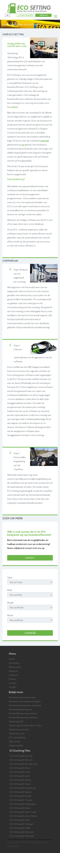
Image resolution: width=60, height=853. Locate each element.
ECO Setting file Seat (20, 776)
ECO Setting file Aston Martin (23, 816)
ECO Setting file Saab (20, 772)
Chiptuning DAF (16, 721)
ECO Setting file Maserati (21, 832)
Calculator (13, 675)
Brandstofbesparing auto (20, 709)
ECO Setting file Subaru (21, 792)
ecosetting (16, 24)
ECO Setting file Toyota (21, 800)
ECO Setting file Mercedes (22, 836)
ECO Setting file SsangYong (23, 788)
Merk (9, 590)
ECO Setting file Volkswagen (23, 804)
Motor (10, 615)
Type (9, 577)
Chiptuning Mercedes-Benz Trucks (25, 725)
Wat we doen (15, 667)
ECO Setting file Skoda (20, 780)
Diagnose (13, 671)
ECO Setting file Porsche (21, 756)
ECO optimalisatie (17, 737)
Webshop (44, 15)
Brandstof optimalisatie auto (22, 697)
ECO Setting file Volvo (20, 808)
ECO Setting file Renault (21, 760)
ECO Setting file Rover (20, 768)
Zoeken (30, 633)
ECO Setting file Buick (20, 820)
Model (10, 602)
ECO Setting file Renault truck (23, 764)
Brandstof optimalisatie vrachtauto (25, 705)
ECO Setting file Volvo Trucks (23, 812)
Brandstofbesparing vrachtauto (23, 717)
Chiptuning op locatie (19, 729)
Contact (30, 558)
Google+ (13, 687)
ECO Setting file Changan (21, 824)
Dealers (12, 679)
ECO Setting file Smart (20, 784)
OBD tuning (14, 741)
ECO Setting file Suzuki (20, 796)
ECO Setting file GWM (20, 828)
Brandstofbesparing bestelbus (23, 713)
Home (5, 24)
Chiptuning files (16, 745)
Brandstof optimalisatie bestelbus (25, 701)
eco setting (31, 24)
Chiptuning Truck (16, 733)
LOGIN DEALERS (25, 15)
